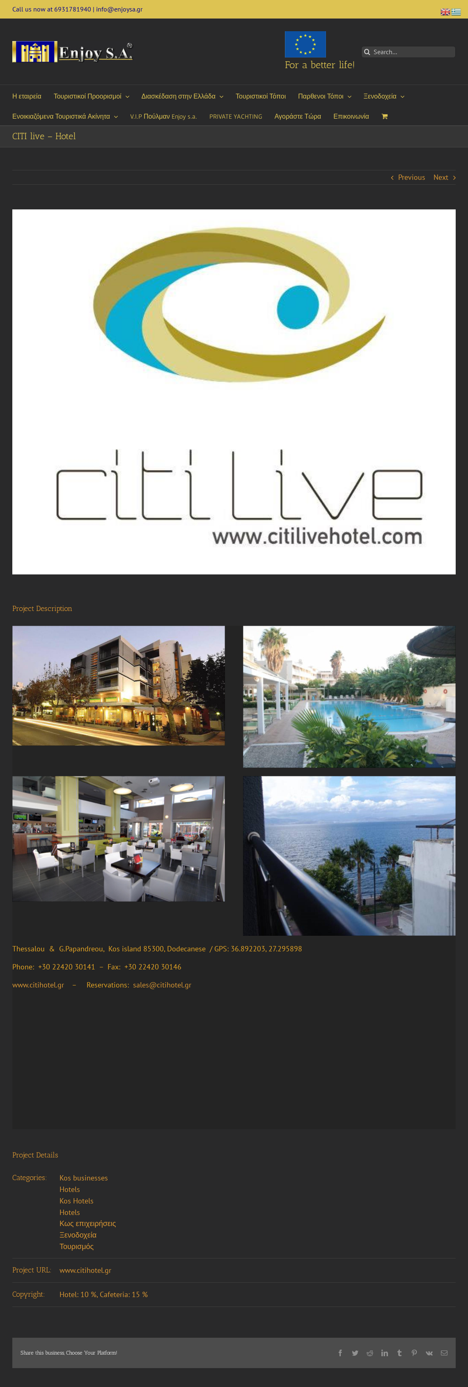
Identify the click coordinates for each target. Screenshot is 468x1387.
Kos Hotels (77, 1201)
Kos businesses (84, 1178)
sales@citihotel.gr (162, 985)
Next (441, 177)
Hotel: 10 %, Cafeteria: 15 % (104, 1294)
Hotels (70, 1189)
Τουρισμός (77, 1246)
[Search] (367, 52)
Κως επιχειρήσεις (88, 1223)
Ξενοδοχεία (78, 1235)
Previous (411, 177)
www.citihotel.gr (85, 1270)
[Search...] (408, 52)
